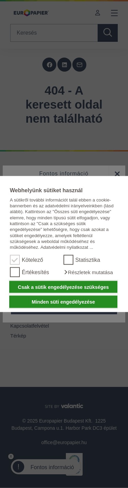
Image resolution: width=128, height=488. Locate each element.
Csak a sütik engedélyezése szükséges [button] (63, 287)
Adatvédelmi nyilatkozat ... (66, 247)
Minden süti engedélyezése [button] (63, 302)
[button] (88, 272)
